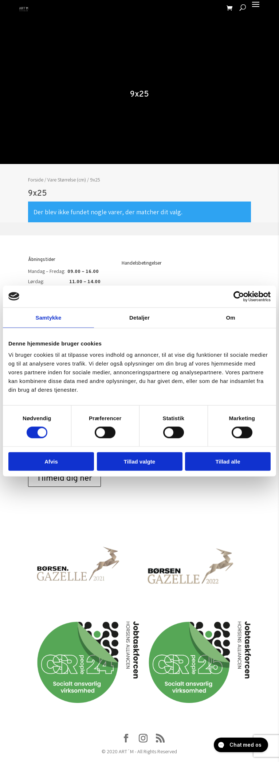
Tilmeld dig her (64, 478)
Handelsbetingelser (142, 262)
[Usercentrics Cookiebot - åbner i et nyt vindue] (239, 296)
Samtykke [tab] (49, 317)
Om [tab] (230, 317)
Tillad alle (227, 461)
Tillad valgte (139, 461)
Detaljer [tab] (139, 317)
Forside (35, 179)
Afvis (51, 461)
